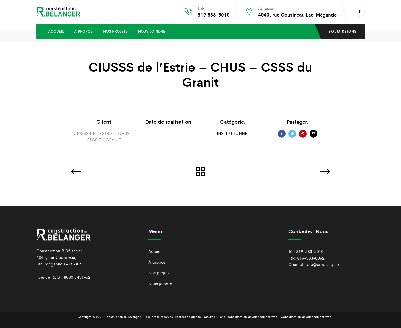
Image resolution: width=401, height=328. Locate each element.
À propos (83, 31)
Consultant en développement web (306, 316)
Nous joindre (151, 31)
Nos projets (115, 31)
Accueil (56, 31)
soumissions (343, 31)
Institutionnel (233, 133)
